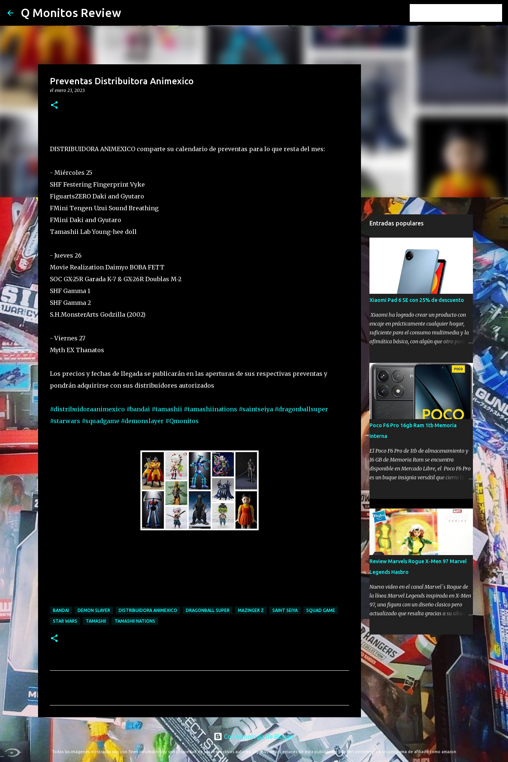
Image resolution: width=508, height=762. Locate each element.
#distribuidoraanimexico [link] (87, 409)
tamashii (96, 621)
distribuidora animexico (148, 610)
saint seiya (285, 610)
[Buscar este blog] (463, 13)
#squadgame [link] (100, 421)
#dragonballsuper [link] (301, 409)
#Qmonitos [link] (182, 421)
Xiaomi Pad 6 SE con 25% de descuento (416, 300)
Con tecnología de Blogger (254, 736)
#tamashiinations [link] (210, 409)
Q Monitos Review (71, 12)
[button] (54, 105)
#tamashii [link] (166, 409)
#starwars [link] (65, 421)
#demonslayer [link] (142, 421)
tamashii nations (135, 621)
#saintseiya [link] (256, 409)
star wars (65, 621)
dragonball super (207, 610)
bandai (61, 610)
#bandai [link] (138, 409)
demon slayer (94, 610)
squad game (320, 610)
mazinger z (251, 610)
